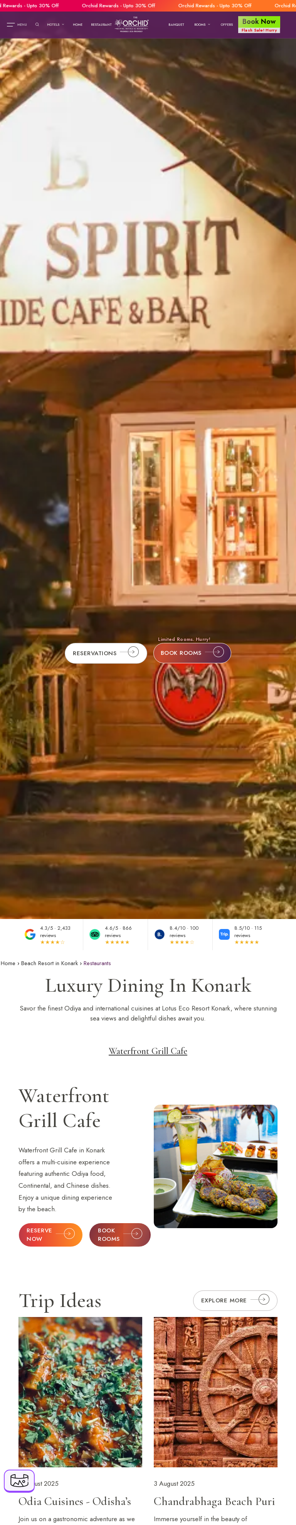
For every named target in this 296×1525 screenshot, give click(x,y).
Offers (227, 24)
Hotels (55, 24)
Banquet (176, 24)
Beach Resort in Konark (49, 963)
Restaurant (101, 24)
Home (77, 24)
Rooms (202, 24)
